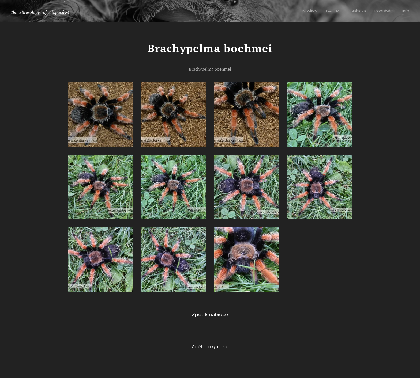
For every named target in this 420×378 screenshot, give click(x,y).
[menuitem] (311, 11)
